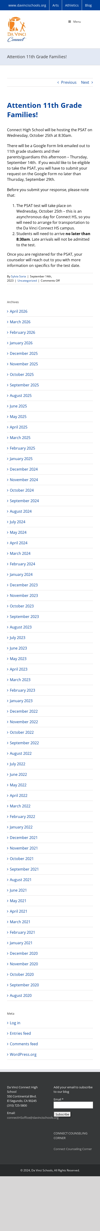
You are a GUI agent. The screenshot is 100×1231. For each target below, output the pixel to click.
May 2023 (18, 658)
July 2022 (17, 763)
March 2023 (20, 679)
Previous (69, 82)
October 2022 (22, 732)
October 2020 (22, 974)
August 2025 (21, 395)
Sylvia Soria (18, 276)
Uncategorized (27, 281)
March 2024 (20, 553)
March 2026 (20, 321)
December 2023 (24, 585)
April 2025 (18, 427)
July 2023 (17, 637)
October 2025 (22, 374)
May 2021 (18, 900)
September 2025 (24, 385)
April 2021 (18, 911)
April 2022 (18, 795)
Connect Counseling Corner (73, 1149)
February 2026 (22, 332)
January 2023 (21, 700)
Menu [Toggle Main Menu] (74, 22)
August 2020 (21, 995)
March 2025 (20, 437)
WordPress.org (23, 1054)
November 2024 (24, 479)
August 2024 (21, 511)
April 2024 (18, 542)
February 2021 (22, 932)
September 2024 (24, 500)
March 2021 (20, 921)
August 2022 (21, 753)
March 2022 (20, 806)
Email (58, 1099)
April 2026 (18, 311)
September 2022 (24, 742)
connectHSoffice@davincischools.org (33, 1117)
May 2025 (18, 416)
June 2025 (18, 406)
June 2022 (18, 774)
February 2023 (22, 690)
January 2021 (21, 942)
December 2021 (24, 837)
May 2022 (18, 785)
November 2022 (24, 721)
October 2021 (22, 858)
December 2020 (24, 953)
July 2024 (17, 521)
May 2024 (18, 532)
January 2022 (21, 827)
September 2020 (24, 985)
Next (85, 82)
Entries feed (20, 1033)
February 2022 (22, 816)
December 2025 (24, 353)
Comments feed (24, 1043)
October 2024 (22, 490)
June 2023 (18, 648)
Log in (15, 1022)
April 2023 (18, 669)
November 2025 (24, 364)
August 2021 (21, 879)
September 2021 (24, 869)
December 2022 (24, 711)
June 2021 (18, 890)
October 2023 (22, 606)
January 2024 (21, 574)
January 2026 (21, 342)
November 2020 (24, 963)
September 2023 (24, 616)
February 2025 (22, 448)
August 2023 (21, 627)
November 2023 (24, 595)
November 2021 (24, 848)
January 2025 (21, 458)
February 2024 (22, 563)
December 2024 (24, 469)
